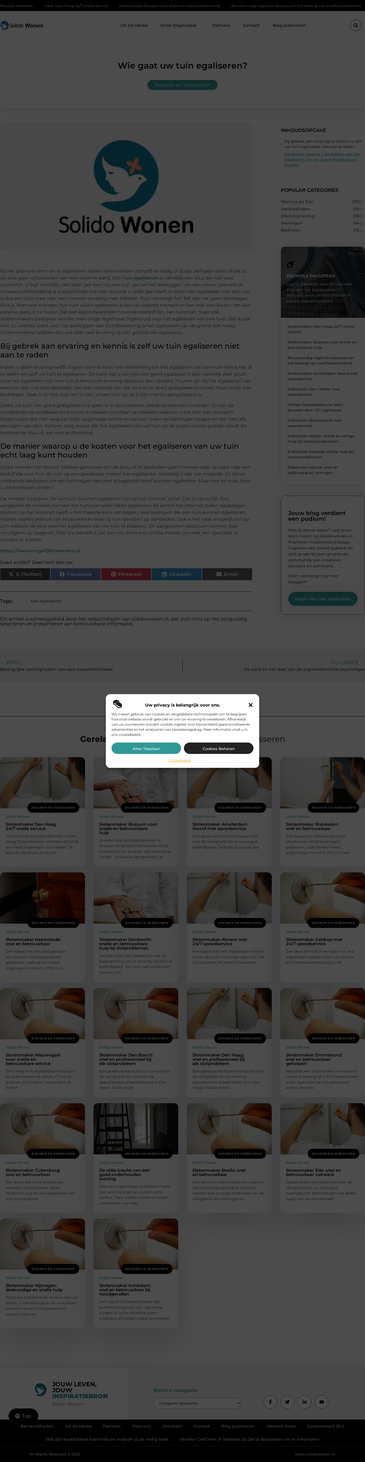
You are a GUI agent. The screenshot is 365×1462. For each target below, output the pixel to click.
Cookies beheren (219, 748)
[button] (251, 705)
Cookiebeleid (180, 760)
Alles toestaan (146, 748)
